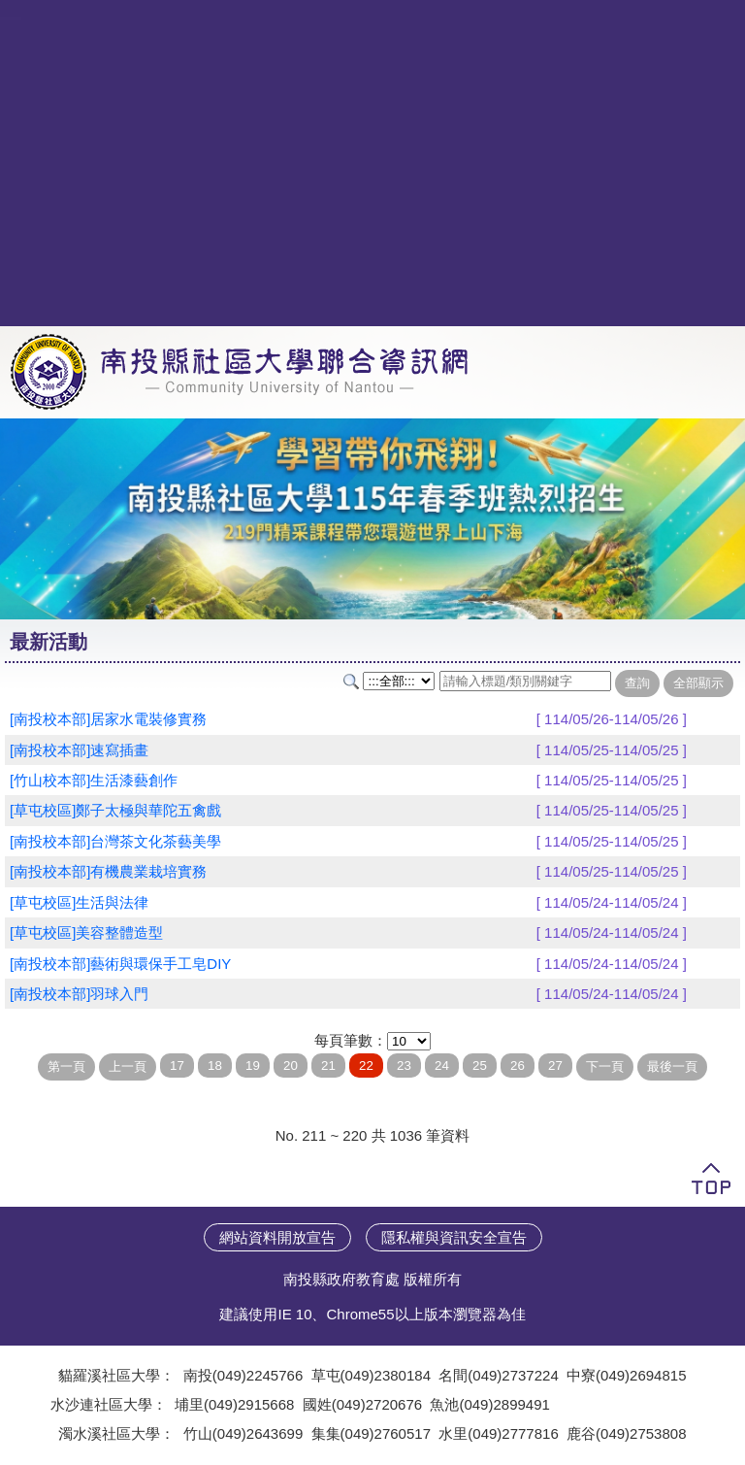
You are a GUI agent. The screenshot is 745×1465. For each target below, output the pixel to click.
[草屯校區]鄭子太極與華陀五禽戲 (115, 810)
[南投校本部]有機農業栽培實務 (108, 871)
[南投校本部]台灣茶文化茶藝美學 (115, 841)
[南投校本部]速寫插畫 (79, 750)
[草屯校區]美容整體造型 (86, 932)
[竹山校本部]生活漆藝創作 (94, 780)
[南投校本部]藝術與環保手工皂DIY (120, 963)
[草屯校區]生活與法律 (79, 902)
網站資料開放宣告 (277, 1237)
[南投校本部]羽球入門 (79, 993)
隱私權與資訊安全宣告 (454, 1237)
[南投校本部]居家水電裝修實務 (108, 719)
